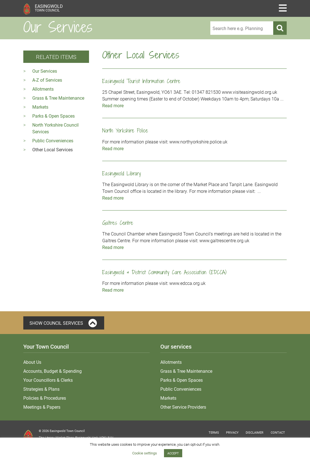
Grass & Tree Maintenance (58, 98)
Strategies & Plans (41, 389)
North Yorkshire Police (125, 130)
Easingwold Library (121, 173)
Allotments (43, 89)
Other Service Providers (183, 407)
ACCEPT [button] (173, 453)
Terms (214, 432)
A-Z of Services (47, 80)
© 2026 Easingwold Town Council (62, 431)
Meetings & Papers (41, 407)
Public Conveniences (52, 140)
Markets (40, 107)
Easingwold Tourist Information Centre (141, 81)
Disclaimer (254, 432)
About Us (32, 362)
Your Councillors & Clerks (48, 380)
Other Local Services (52, 149)
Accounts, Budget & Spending (52, 371)
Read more (113, 105)
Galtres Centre (117, 223)
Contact (278, 432)
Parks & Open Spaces (53, 116)
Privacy (232, 432)
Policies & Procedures (44, 398)
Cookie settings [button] (144, 453)
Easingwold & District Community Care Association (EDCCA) (164, 272)
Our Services (44, 71)
